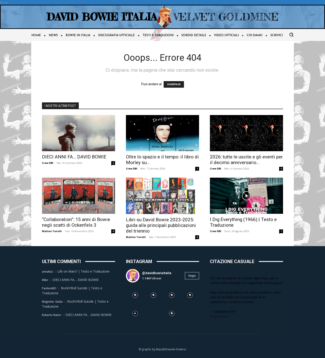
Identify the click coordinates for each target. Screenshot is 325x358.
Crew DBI (47, 163)
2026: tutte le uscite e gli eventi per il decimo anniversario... (246, 159)
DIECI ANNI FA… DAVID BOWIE (74, 157)
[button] (291, 34)
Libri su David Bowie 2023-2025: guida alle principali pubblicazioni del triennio (161, 225)
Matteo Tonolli (52, 231)
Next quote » (219, 316)
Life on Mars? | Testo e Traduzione (83, 271)
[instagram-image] (135, 295)
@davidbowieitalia (156, 273)
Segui (192, 275)
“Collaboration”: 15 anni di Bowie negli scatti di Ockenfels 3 (76, 222)
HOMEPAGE (174, 84)
